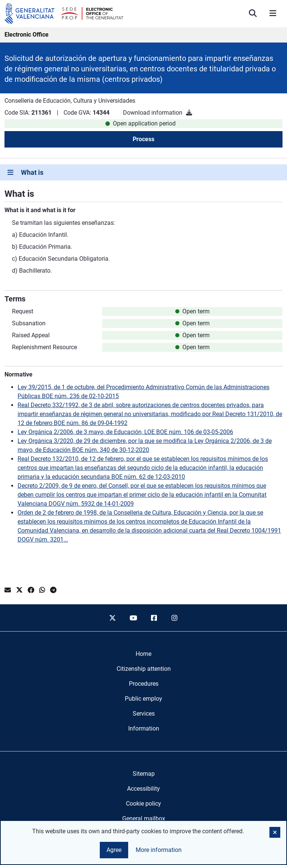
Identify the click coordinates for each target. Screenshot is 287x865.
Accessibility (143, 788)
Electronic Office (26, 34)
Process (143, 139)
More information (159, 849)
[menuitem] (143, 654)
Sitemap (144, 773)
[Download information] (189, 112)
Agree (114, 849)
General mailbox (143, 818)
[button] (274, 832)
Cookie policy (143, 803)
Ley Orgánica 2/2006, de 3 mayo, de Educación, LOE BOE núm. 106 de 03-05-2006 (125, 431)
